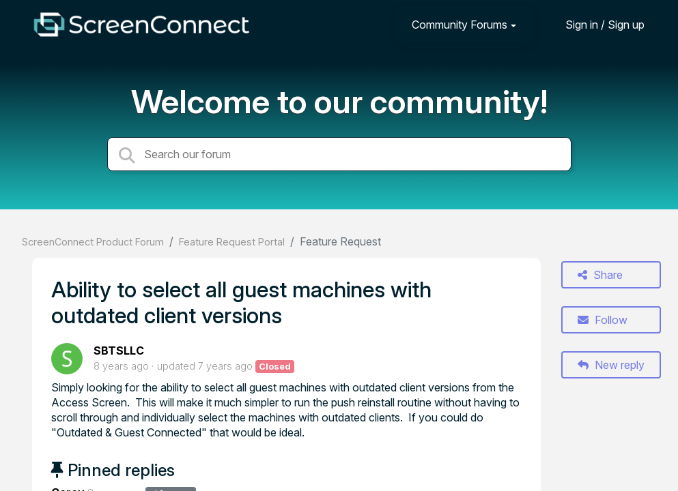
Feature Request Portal (232, 242)
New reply (611, 365)
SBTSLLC (119, 350)
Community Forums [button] (459, 24)
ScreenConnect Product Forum (93, 242)
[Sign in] (594, 24)
